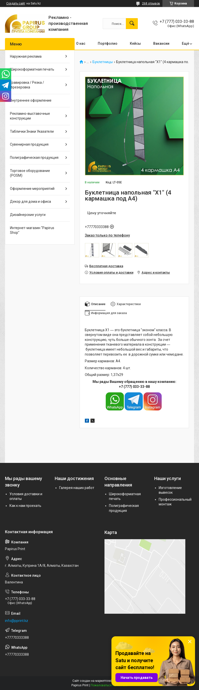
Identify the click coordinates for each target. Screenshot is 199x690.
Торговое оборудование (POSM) (30, 173)
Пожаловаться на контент (109, 685)
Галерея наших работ (76, 488)
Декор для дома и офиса (30, 201)
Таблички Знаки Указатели (32, 131)
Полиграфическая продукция (34, 158)
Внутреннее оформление (30, 100)
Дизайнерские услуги (28, 215)
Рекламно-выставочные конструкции (30, 116)
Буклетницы (103, 62)
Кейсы (135, 43)
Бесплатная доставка (106, 266)
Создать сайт (15, 3)
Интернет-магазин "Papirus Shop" (32, 230)
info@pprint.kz (16, 621)
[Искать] (132, 23)
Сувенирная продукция (29, 144)
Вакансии (161, 43)
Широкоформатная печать (32, 69)
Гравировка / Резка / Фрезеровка (27, 85)
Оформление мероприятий (32, 189)
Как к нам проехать (25, 506)
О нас (80, 43)
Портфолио (107, 43)
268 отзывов (151, 3)
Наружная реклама (26, 56)
